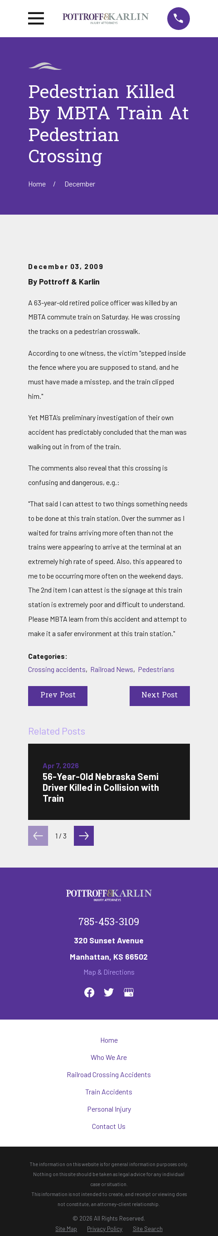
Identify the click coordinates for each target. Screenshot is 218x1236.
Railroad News (111, 669)
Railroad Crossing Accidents (109, 1074)
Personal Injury (109, 1108)
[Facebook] (89, 992)
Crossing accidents (57, 669)
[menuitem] (66, 1229)
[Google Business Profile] (129, 992)
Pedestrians (156, 669)
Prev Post (58, 696)
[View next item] (84, 836)
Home (109, 1039)
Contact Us (109, 1126)
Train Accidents (108, 1091)
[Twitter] (109, 992)
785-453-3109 (108, 923)
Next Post (159, 696)
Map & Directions (109, 971)
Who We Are (109, 1057)
